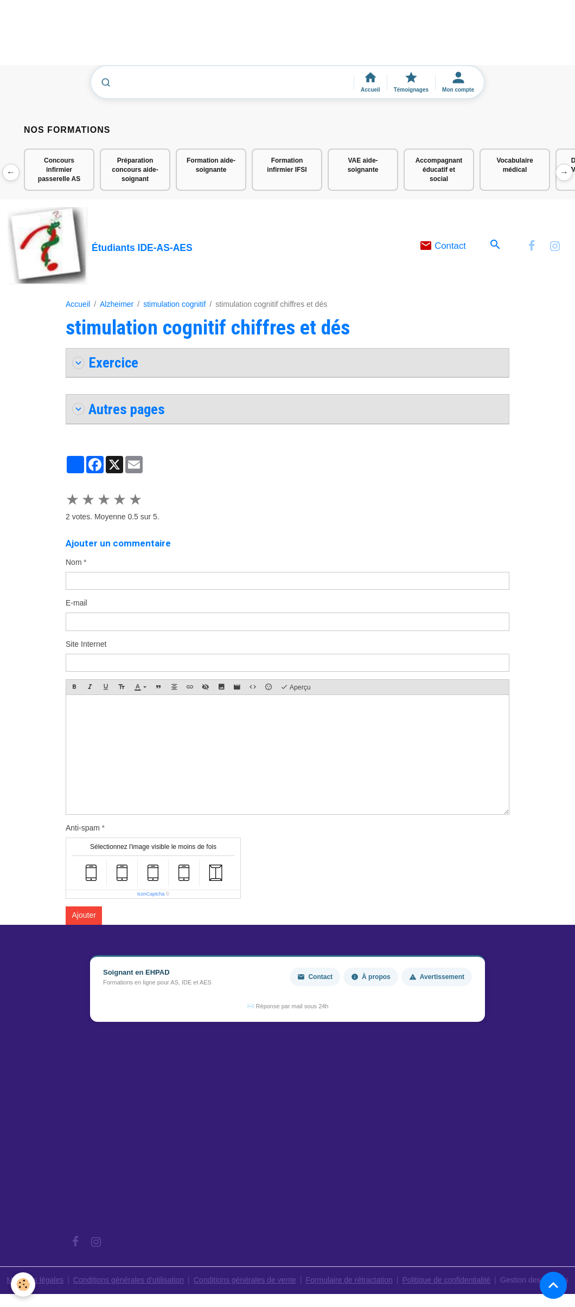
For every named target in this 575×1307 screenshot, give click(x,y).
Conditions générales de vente (245, 1280)
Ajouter (84, 915)
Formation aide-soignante (211, 165)
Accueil (78, 304)
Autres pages (118, 409)
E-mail (76, 602)
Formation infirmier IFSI (286, 165)
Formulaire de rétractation (349, 1280)
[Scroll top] (553, 1285)
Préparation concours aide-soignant (135, 170)
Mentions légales (35, 1280)
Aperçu (295, 687)
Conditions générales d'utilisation (128, 1280)
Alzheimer (116, 304)
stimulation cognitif (174, 304)
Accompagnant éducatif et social (439, 170)
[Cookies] (23, 1284)
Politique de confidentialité (446, 1280)
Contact (443, 246)
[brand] (100, 246)
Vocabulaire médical (514, 165)
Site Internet (86, 644)
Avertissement (436, 977)
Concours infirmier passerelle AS (59, 170)
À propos (371, 977)
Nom (74, 562)
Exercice (105, 362)
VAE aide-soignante (363, 165)
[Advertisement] (197, 37)
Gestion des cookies (534, 1280)
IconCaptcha (151, 894)
